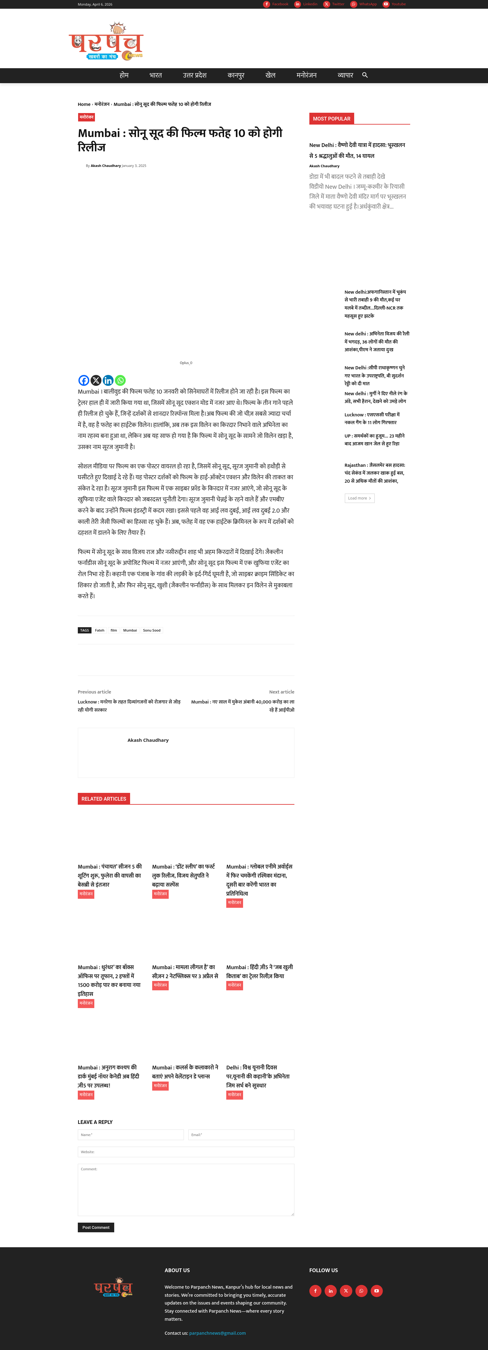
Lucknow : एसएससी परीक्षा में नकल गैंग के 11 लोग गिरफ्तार (372, 419)
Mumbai (130, 630)
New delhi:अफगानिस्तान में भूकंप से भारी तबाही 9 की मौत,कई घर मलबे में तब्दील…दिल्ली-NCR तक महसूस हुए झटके (375, 304)
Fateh (100, 630)
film (113, 630)
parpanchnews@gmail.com (217, 1306)
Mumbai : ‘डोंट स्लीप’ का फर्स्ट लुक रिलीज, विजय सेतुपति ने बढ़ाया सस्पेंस (185, 870)
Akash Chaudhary (106, 165)
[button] (365, 75)
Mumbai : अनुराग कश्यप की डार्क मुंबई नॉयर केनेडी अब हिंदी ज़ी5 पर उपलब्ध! (108, 1052)
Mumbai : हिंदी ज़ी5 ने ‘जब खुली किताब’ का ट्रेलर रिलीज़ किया (255, 959)
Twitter (338, 4)
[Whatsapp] (120, 380)
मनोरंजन (102, 104)
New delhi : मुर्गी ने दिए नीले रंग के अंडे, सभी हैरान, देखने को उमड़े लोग (376, 398)
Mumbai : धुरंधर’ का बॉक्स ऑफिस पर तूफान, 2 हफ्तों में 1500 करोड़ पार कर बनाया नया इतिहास (110, 963)
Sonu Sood (152, 630)
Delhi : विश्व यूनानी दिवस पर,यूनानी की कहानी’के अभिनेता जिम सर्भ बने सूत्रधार (257, 1052)
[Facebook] (83, 380)
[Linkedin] (108, 380)
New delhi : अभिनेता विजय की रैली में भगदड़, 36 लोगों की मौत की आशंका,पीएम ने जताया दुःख (377, 342)
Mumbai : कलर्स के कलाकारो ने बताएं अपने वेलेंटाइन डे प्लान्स (181, 1048)
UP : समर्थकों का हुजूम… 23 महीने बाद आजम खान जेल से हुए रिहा (375, 440)
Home (84, 104)
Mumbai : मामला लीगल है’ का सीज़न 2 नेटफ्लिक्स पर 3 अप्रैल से (186, 959)
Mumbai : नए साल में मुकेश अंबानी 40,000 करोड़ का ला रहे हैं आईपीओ (242, 706)
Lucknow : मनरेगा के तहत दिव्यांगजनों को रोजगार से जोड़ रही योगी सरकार (129, 706)
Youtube (399, 4)
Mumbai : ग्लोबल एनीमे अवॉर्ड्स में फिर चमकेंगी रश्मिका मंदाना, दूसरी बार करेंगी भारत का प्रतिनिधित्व (260, 874)
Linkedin (310, 4)
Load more (360, 498)
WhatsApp (368, 4)
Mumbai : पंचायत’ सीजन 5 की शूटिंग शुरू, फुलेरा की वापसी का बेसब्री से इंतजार (112, 874)
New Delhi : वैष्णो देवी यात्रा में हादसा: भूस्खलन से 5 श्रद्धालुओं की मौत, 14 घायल (359, 150)
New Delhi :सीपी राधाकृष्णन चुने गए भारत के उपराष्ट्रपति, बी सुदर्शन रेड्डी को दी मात (375, 376)
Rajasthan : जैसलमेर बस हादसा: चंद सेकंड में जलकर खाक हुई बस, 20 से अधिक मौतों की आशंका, (375, 473)
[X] (96, 380)
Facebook (280, 4)
